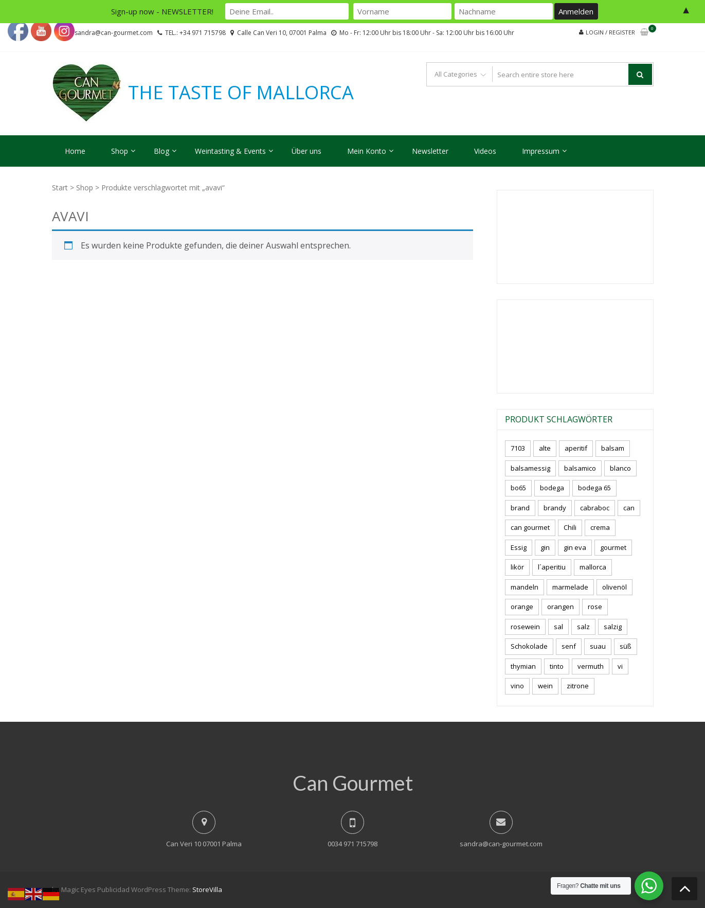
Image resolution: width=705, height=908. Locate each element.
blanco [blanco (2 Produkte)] (620, 468)
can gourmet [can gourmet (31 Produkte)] (530, 527)
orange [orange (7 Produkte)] (522, 606)
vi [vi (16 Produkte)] (620, 666)
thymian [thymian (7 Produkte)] (523, 666)
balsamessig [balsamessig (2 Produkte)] (530, 468)
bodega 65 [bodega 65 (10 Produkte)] (594, 487)
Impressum (540, 151)
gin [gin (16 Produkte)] (545, 547)
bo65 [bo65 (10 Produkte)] (518, 487)
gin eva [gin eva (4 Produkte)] (575, 547)
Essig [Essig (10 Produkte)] (519, 547)
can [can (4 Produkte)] (629, 507)
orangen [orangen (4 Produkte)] (560, 606)
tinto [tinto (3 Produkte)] (557, 666)
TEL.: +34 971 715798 (195, 32)
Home (75, 151)
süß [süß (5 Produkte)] (625, 646)
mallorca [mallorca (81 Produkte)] (593, 567)
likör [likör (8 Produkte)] (517, 567)
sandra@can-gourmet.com (501, 843)
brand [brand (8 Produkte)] (520, 507)
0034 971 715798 (352, 843)
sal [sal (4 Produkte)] (558, 626)
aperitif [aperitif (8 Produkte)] (576, 448)
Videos (485, 151)
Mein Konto (366, 151)
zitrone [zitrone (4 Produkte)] (578, 685)
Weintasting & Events (230, 151)
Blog (161, 151)
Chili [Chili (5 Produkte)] (570, 527)
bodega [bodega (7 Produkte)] (552, 487)
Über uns (306, 151)
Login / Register (610, 32)
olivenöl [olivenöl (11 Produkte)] (614, 587)
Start (60, 187)
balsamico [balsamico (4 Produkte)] (580, 468)
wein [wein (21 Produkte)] (545, 685)
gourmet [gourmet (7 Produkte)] (613, 547)
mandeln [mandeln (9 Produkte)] (524, 587)
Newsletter (430, 151)
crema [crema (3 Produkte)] (600, 527)
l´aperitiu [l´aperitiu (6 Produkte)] (552, 567)
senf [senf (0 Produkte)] (569, 646)
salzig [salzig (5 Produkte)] (613, 626)
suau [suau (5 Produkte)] (598, 646)
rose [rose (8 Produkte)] (595, 606)
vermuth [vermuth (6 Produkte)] (590, 666)
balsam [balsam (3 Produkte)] (612, 448)
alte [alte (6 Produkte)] (545, 448)
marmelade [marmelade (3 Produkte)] (570, 587)
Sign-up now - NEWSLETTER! (162, 11)
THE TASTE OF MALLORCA (241, 92)
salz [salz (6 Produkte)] (583, 626)
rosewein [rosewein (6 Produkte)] (525, 626)
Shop (119, 151)
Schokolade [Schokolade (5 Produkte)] (529, 646)
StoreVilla (207, 889)
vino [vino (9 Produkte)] (517, 685)
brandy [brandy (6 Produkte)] (555, 507)
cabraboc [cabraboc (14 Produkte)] (594, 507)
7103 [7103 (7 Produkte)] (518, 448)
